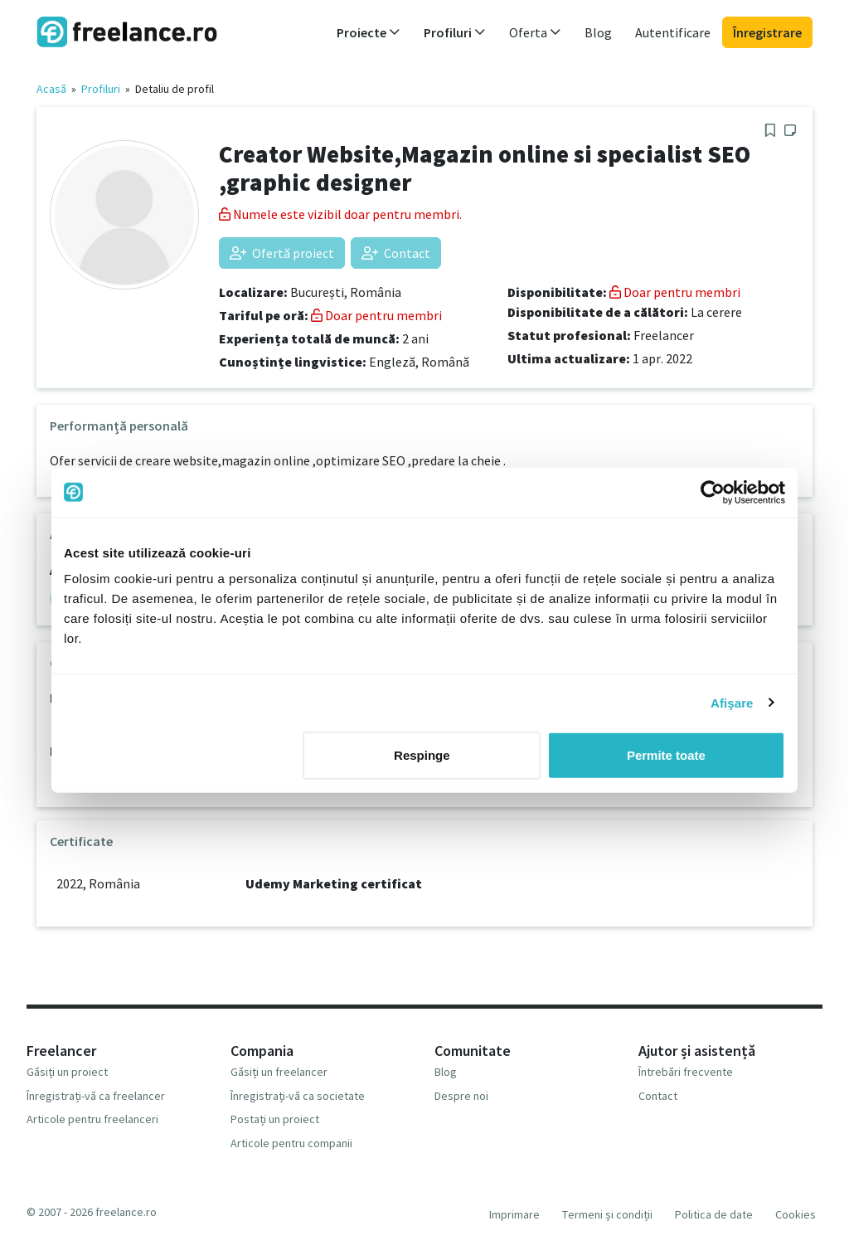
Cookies (795, 1214)
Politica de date (714, 1214)
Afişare (732, 702)
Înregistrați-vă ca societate (297, 1095)
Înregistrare (767, 32)
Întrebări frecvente (685, 1071)
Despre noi (461, 1095)
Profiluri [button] (455, 32)
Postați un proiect (274, 1119)
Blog (598, 32)
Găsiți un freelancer (278, 1071)
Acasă (51, 88)
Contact (395, 253)
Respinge (422, 755)
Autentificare (673, 32)
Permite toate (666, 755)
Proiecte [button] (368, 32)
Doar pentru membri (376, 315)
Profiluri (100, 88)
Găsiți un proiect (67, 1071)
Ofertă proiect (282, 253)
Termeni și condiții (607, 1214)
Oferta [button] (535, 32)
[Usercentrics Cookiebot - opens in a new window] (712, 491)
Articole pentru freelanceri (92, 1119)
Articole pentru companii (291, 1143)
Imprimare (514, 1214)
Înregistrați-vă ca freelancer (96, 1095)
